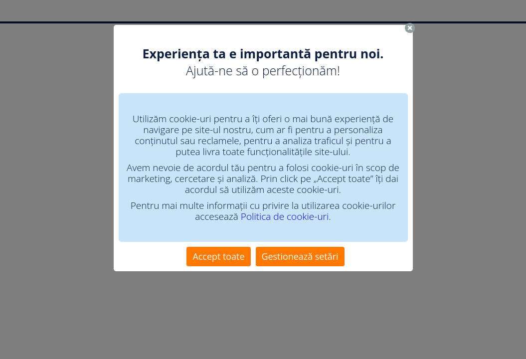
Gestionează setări (300, 256)
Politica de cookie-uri (285, 216)
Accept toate (218, 256)
